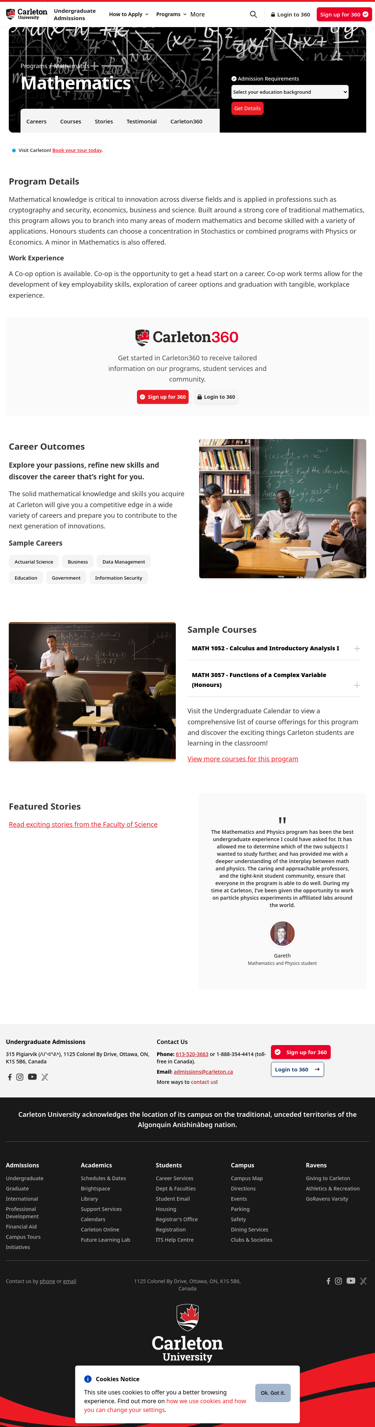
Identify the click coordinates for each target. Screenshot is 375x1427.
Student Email (173, 1198)
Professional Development (22, 1212)
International (22, 1198)
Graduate (17, 1188)
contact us (203, 1081)
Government (66, 578)
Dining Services (249, 1229)
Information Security (118, 578)
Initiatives (18, 1247)
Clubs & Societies (251, 1239)
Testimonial (142, 121)
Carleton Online (100, 1229)
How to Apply (128, 14)
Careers (36, 121)
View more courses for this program (243, 758)
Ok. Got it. (273, 1392)
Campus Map (247, 1178)
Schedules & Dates (103, 1178)
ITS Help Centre (175, 1239)
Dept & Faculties (176, 1188)
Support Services (101, 1208)
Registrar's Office (177, 1219)
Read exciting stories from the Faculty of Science (83, 824)
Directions (243, 1188)
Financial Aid (21, 1226)
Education (26, 578)
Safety (238, 1219)
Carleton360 (186, 121)
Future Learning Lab (105, 1239)
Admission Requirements (265, 78)
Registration (171, 1229)
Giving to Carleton (328, 1178)
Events (239, 1198)
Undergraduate (25, 1178)
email (69, 1281)
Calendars (93, 1219)
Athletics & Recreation (333, 1188)
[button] (257, 14)
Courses (70, 121)
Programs (171, 14)
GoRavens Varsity (327, 1198)
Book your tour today (76, 150)
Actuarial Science (34, 561)
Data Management (124, 561)
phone (47, 1281)
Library (89, 1198)
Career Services (175, 1178)
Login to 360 (293, 14)
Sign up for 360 (344, 14)
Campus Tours (23, 1236)
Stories (104, 121)
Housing (166, 1208)
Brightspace (95, 1188)
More (197, 14)
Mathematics (71, 66)
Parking (240, 1208)
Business (78, 561)
